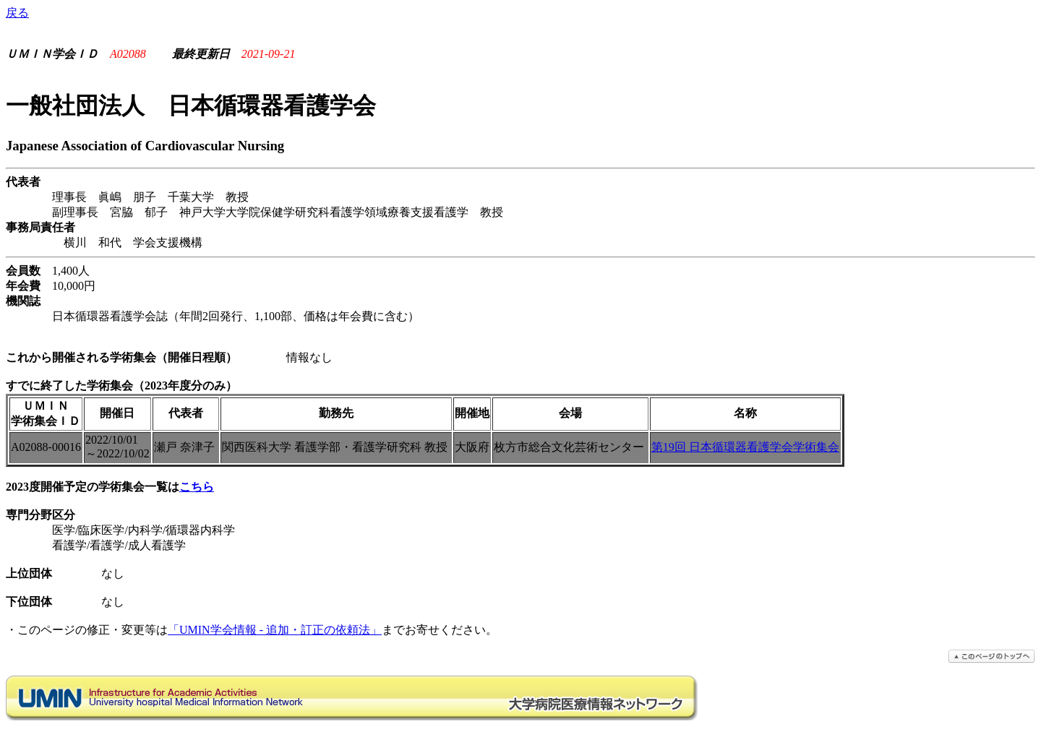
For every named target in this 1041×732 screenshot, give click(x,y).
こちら (196, 487)
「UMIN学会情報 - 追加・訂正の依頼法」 (275, 630)
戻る (17, 13)
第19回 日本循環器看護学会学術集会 (745, 447)
